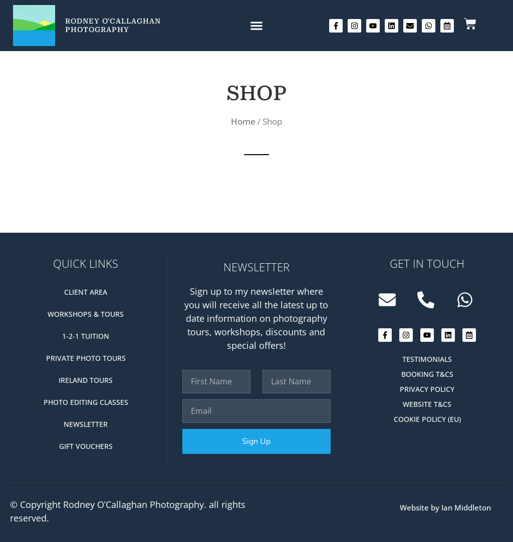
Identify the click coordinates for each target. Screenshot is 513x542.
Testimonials (427, 359)
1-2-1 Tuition (85, 336)
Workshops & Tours (86, 314)
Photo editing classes (86, 402)
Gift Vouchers (86, 446)
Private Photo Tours (86, 358)
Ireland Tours (86, 380)
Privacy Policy (427, 389)
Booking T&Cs (427, 374)
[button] (257, 26)
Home (243, 121)
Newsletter (86, 424)
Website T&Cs (427, 404)
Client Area (85, 292)
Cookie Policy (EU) (427, 419)
